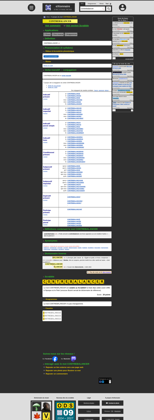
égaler (80, 247)
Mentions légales (89, 403)
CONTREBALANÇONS (74, 100)
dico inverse (107, 272)
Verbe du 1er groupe (54, 86)
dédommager (73, 247)
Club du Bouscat (117, 71)
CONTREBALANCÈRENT (75, 133)
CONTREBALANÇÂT (74, 184)
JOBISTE (127, 33)
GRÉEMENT (120, 45)
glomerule (115, 66)
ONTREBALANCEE (52, 313)
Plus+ (131, 26)
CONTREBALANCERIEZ (75, 160)
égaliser (84, 247)
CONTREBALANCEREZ (75, 145)
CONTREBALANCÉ (73, 219)
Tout (128, 30)
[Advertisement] (31, 33)
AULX (121, 53)
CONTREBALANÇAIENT (75, 118)
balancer (46, 247)
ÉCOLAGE (124, 41)
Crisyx (114, 101)
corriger (65, 247)
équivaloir (97, 247)
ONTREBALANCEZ (52, 319)
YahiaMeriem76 (123, 78)
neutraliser (54, 249)
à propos (45, 99)
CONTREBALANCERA (74, 141)
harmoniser (104, 247)
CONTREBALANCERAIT (75, 155)
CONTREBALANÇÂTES (75, 131)
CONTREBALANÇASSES (75, 182)
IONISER (126, 23)
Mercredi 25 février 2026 (119, 73)
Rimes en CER (48, 65)
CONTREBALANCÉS (74, 223)
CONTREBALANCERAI (74, 137)
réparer (67, 249)
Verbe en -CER (52, 87)
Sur (50, 360)
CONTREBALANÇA (73, 127)
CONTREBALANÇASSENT (76, 190)
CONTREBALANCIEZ (74, 116)
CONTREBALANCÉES (74, 225)
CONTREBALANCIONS (75, 114)
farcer (96, 90)
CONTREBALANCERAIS (75, 151)
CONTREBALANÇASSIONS (76, 186)
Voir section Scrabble (76, 25)
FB (112, 411)
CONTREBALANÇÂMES (75, 129)
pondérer (61, 249)
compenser (53, 247)
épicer (106, 90)
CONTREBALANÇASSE (75, 180)
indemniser (47, 249)
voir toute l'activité (129, 58)
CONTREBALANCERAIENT (76, 162)
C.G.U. (89, 411)
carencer (101, 90)
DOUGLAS (129, 91)
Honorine (127, 49)
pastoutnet (115, 82)
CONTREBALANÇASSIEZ (75, 188)
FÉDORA (119, 29)
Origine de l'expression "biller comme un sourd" (122, 103)
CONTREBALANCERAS (75, 139)
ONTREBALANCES (52, 316)
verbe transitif (66, 75)
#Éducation (123, 39)
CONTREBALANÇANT (74, 209)
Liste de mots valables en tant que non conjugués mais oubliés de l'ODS (122, 83)
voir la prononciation (51, 56)
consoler (59, 247)
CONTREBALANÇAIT (74, 112)
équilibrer (91, 247)
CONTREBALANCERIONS (76, 157)
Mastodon (118, 411)
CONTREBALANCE (73, 94)
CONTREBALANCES (74, 96)
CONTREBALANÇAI (74, 122)
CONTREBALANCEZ (74, 102)
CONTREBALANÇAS (74, 124)
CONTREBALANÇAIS (74, 108)
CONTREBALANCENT (74, 104)
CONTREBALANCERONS (75, 143)
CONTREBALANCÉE (74, 221)
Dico (48, 17)
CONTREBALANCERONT (75, 147)
